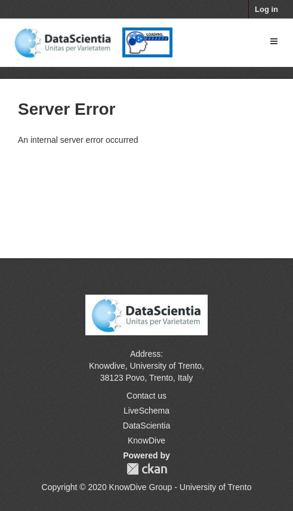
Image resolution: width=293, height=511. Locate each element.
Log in (266, 9)
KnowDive (146, 440)
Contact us (146, 395)
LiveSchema (146, 410)
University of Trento (165, 366)
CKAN (147, 469)
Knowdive (107, 366)
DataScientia (146, 425)
